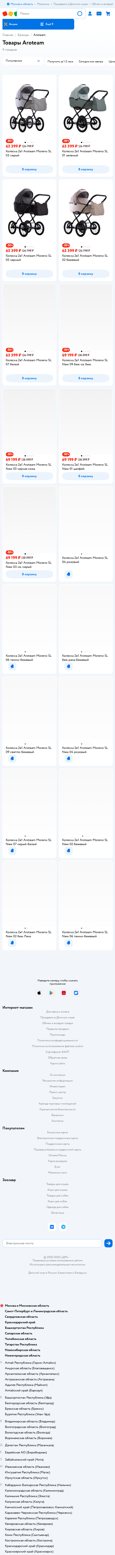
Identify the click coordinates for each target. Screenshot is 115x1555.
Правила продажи (57, 1029)
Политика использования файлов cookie (57, 1046)
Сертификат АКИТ (57, 1052)
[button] (46, 24)
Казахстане (65, 1272)
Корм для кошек (58, 1190)
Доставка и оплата (57, 1011)
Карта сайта (57, 1063)
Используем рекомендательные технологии (57, 1264)
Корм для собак (57, 1201)
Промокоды (57, 1034)
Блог (57, 1167)
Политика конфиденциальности (57, 1040)
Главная (7, 35)
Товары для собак (57, 1195)
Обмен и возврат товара (57, 1023)
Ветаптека (57, 1213)
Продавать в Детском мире (57, 1017)
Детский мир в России (42, 1272)
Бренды (23, 35)
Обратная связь (57, 1057)
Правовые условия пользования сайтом (58, 1260)
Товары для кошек (57, 1184)
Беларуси (81, 1272)
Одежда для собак (58, 1207)
